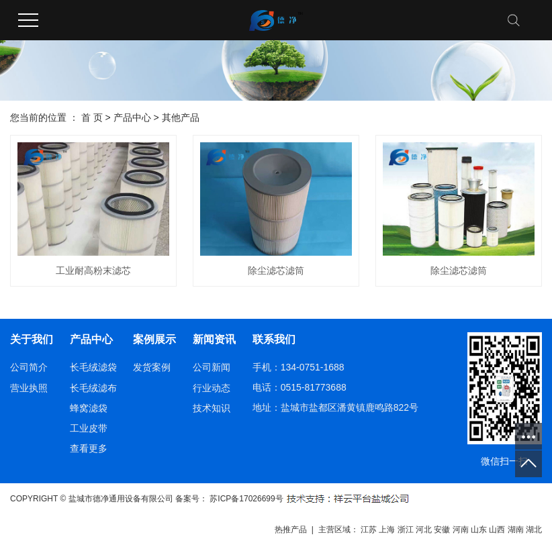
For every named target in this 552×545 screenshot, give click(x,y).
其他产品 (180, 117)
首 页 (92, 117)
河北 (424, 529)
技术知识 (211, 408)
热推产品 (291, 529)
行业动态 (211, 388)
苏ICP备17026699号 (246, 498)
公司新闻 (211, 367)
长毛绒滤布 (93, 388)
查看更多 (88, 448)
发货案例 (152, 367)
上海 (387, 529)
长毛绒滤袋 (93, 367)
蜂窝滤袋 (88, 408)
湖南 (516, 529)
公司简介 (29, 367)
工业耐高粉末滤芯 (93, 270)
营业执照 (29, 388)
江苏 (369, 529)
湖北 (534, 529)
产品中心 (132, 117)
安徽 (442, 529)
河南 (461, 529)
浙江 (406, 529)
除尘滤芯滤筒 (276, 270)
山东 (479, 529)
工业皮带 (88, 428)
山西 (497, 529)
